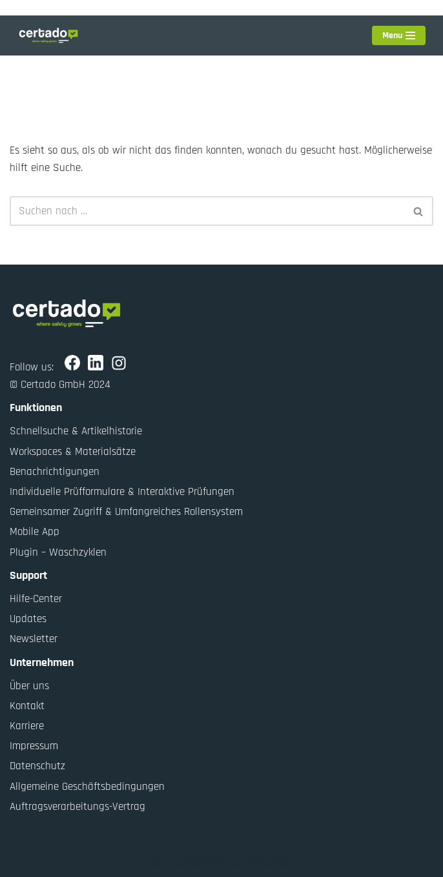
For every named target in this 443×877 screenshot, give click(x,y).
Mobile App (34, 532)
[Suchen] (207, 211)
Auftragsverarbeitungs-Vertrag (77, 807)
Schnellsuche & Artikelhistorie (76, 431)
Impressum (34, 746)
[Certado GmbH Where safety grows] (48, 35)
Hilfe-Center (36, 599)
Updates (28, 619)
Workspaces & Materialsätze (73, 452)
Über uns (29, 686)
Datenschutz (37, 766)
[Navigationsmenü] (399, 35)
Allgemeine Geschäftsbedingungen (87, 787)
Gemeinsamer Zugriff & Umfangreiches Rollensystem (126, 512)
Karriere (27, 726)
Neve (158, 863)
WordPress (272, 863)
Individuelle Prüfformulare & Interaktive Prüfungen (122, 492)
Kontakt (27, 706)
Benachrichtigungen (54, 472)
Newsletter (33, 639)
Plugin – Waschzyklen (58, 552)
